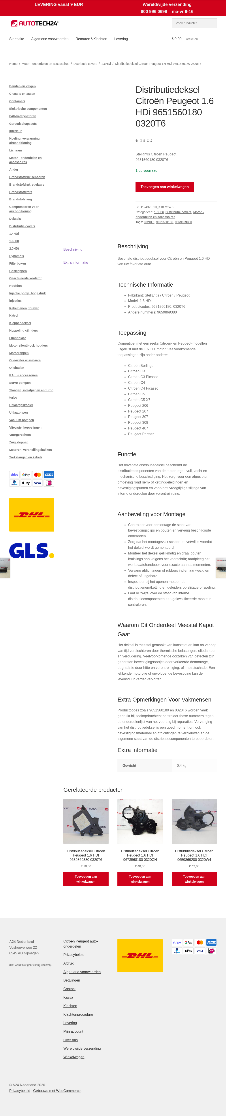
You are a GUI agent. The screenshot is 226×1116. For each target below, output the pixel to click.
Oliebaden (16, 368)
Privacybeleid (73, 955)
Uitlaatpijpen (18, 412)
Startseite (16, 39)
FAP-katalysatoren (22, 116)
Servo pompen (20, 382)
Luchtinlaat (17, 338)
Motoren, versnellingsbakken (30, 450)
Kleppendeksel (20, 323)
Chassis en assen (22, 93)
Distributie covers (85, 63)
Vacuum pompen (21, 420)
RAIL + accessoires (23, 375)
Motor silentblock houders (28, 345)
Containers (17, 101)
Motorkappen (19, 353)
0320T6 (149, 222)
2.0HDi (14, 248)
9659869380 (183, 222)
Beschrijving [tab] (72, 249)
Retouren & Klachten (91, 39)
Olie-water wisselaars (25, 360)
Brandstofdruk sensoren (27, 177)
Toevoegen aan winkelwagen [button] (86, 879)
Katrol (13, 315)
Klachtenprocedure (78, 1014)
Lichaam (15, 150)
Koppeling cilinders (23, 330)
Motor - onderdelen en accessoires (45, 63)
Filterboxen (17, 263)
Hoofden (15, 285)
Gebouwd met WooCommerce (57, 1091)
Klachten (70, 1006)
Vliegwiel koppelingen (25, 427)
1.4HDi (14, 233)
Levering (121, 39)
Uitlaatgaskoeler (21, 405)
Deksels (15, 218)
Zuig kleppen (18, 442)
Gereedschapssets (23, 123)
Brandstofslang (20, 199)
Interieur (15, 131)
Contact (69, 989)
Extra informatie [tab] (75, 262)
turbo (13, 397)
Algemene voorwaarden (49, 39)
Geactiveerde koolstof (25, 278)
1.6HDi (106, 63)
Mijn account (73, 1031)
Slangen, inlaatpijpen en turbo (31, 390)
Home (13, 63)
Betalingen (71, 980)
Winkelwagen (73, 1057)
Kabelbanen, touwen (24, 308)
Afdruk (68, 963)
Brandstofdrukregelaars (26, 184)
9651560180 (164, 222)
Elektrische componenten (28, 108)
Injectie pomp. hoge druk (27, 293)
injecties (15, 300)
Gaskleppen (18, 271)
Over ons (70, 1040)
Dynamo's (16, 256)
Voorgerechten (20, 435)
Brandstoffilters (20, 192)
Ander (13, 169)
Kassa (68, 997)
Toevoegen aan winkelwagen (165, 187)
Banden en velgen (22, 86)
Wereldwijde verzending (82, 1048)
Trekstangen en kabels (25, 457)
